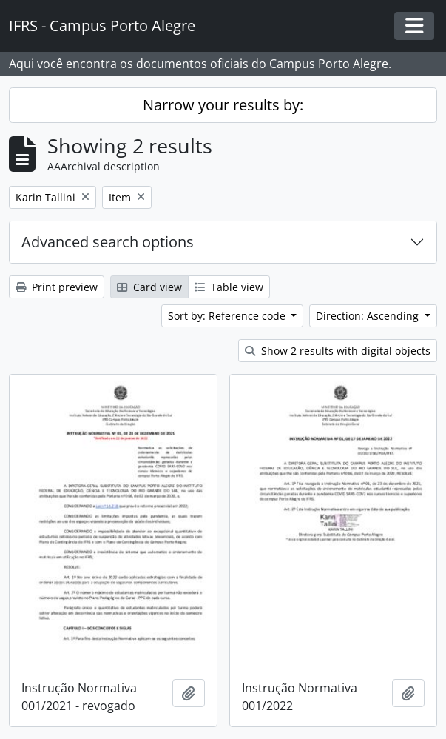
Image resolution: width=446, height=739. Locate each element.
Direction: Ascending (369, 316)
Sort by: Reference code (228, 316)
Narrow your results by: (223, 105)
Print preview (57, 287)
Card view (149, 287)
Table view (229, 287)
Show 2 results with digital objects (337, 351)
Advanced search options (107, 242)
